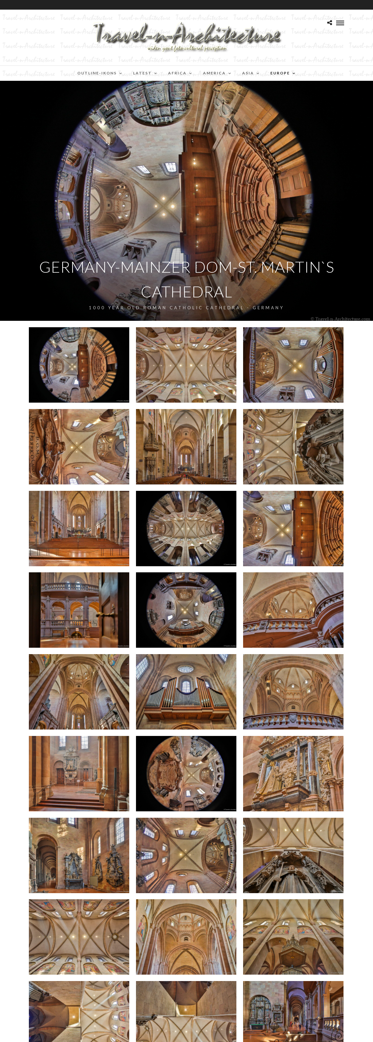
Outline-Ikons (97, 73)
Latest (142, 73)
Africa (177, 73)
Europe (280, 73)
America (214, 73)
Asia (248, 73)
